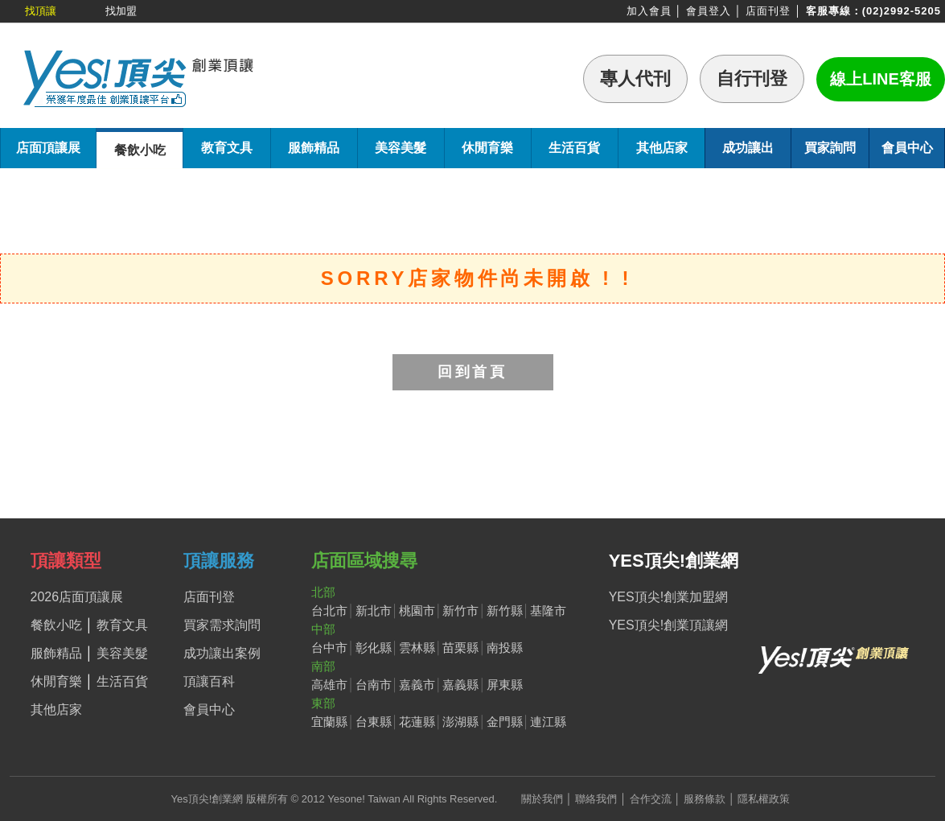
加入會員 (649, 11)
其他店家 (662, 148)
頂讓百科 (209, 681)
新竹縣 (505, 610)
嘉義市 (417, 684)
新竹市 (460, 610)
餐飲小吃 (140, 150)
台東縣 (373, 721)
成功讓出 (748, 148)
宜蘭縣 (329, 721)
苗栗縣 (460, 647)
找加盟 (121, 11)
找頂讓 (40, 11)
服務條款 (704, 799)
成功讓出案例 (222, 653)
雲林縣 (417, 647)
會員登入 (708, 11)
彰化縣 (373, 647)
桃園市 (417, 610)
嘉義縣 (460, 684)
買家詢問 (830, 148)
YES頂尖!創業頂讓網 (668, 625)
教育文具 (227, 148)
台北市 (329, 610)
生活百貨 (574, 148)
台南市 (373, 684)
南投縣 (505, 647)
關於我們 (542, 799)
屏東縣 (505, 684)
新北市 (373, 610)
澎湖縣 (460, 721)
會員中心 (907, 148)
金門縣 (505, 721)
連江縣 (548, 721)
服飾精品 (313, 148)
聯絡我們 (596, 799)
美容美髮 (400, 148)
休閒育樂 (487, 148)
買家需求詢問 (222, 625)
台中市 (329, 647)
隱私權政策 (764, 799)
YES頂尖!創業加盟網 (668, 597)
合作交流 (651, 799)
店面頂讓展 (48, 148)
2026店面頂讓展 (77, 597)
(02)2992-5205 (901, 11)
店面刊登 (768, 11)
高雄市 (329, 684)
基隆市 (548, 610)
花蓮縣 (417, 721)
